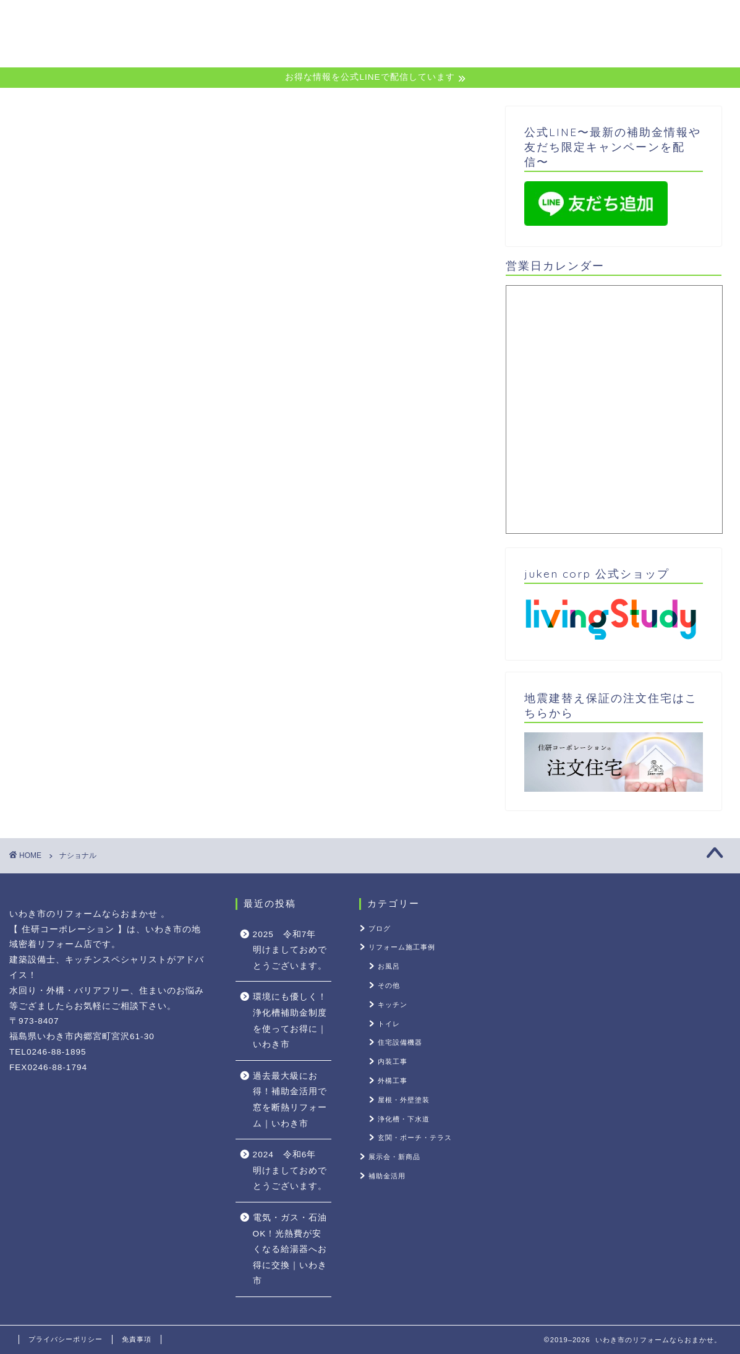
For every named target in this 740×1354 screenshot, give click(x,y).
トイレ (389, 1023)
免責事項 (136, 1339)
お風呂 (389, 966)
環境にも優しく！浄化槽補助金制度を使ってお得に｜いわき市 (290, 1020)
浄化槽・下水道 (404, 1119)
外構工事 (392, 1080)
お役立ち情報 (590, 19)
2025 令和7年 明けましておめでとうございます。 (290, 950)
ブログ (379, 928)
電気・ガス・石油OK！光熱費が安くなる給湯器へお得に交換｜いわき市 (290, 1249)
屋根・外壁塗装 (404, 1099)
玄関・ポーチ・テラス (415, 1137)
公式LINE (421, 19)
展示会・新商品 (394, 1156)
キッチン (392, 1004)
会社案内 (667, 19)
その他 (389, 985)
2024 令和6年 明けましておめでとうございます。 (290, 1170)
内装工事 (392, 1061)
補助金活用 (387, 1176)
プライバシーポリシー (65, 1339)
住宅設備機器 (400, 1042)
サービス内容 (501, 19)
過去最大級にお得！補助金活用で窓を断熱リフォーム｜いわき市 (290, 1099)
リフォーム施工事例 (401, 947)
